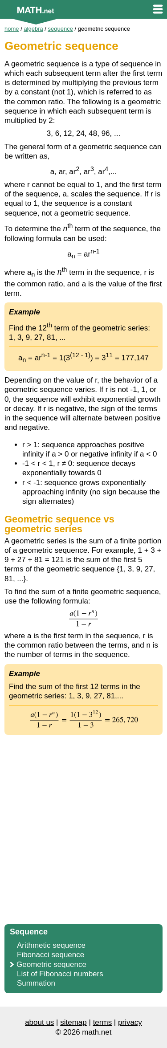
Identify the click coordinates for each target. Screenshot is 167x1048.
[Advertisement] (83, 832)
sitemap (73, 1022)
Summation (36, 983)
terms (102, 1022)
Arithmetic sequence (51, 945)
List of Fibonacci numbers (60, 974)
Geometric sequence (51, 964)
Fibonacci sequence (50, 954)
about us (39, 1022)
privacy (130, 1022)
